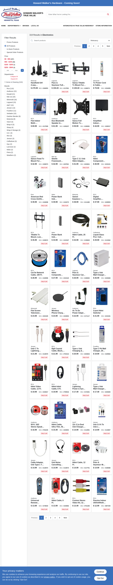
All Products (11, 46)
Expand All (14, 79)
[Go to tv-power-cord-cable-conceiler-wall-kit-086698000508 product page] (102, 76)
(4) (10, 127)
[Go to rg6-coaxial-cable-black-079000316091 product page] (60, 342)
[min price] (8, 70)
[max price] (16, 70)
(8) (14, 116)
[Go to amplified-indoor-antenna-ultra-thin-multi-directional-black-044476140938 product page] (102, 114)
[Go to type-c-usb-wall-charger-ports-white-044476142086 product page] (102, 266)
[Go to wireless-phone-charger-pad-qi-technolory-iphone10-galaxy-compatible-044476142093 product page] (60, 304)
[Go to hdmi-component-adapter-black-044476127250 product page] (102, 152)
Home (3, 26)
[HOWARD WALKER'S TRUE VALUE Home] (11, 14)
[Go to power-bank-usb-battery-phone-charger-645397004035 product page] (60, 228)
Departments (13, 26)
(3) (9, 133)
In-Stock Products (13, 49)
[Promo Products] (5, 42)
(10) (11, 113)
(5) (10, 122)
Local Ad (35, 26)
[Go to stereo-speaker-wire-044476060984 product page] (39, 418)
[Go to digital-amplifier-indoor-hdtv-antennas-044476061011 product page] (102, 190)
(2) (9, 144)
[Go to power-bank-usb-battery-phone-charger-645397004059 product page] (60, 190)
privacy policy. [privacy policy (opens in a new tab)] (49, 577)
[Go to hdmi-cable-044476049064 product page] (81, 456)
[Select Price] (22, 70)
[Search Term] (78, 14)
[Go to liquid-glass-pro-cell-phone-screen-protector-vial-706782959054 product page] (102, 228)
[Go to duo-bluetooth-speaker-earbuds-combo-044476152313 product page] (60, 114)
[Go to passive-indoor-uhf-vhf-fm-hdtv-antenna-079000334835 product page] (102, 493)
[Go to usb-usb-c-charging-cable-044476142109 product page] (102, 418)
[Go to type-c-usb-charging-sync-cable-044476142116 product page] (81, 342)
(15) (11, 102)
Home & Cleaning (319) (14, 82)
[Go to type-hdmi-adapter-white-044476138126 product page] (81, 152)
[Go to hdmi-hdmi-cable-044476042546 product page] (60, 380)
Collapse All (14, 76)
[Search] (108, 14)
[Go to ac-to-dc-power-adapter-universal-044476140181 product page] (81, 304)
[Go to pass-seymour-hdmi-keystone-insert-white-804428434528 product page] (102, 456)
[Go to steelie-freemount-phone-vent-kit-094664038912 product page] (60, 152)
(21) (11, 94)
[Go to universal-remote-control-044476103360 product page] (39, 493)
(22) (12, 91)
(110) (10, 88)
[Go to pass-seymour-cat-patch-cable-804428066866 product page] (81, 266)
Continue (100, 572)
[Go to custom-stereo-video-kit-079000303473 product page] (81, 493)
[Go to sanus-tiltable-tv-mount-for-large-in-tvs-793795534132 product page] (81, 76)
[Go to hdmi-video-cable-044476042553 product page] (39, 380)
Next (108, 46)
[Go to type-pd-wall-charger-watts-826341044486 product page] (102, 342)
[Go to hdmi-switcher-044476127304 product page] (102, 304)
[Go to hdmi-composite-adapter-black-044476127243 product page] (60, 266)
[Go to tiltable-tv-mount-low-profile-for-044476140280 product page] (39, 228)
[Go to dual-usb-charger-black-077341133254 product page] (81, 418)
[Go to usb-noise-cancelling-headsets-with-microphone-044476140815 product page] (60, 456)
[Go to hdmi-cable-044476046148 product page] (60, 493)
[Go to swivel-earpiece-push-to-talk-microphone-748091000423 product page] (81, 190)
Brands (26, 26)
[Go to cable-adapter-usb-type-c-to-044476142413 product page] (39, 456)
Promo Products (12, 42)
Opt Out (100, 578)
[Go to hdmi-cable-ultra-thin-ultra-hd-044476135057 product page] (60, 418)
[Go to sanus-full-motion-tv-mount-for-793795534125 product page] (81, 114)
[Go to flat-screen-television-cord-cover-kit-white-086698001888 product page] (39, 304)
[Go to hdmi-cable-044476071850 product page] (81, 228)
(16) (12, 100)
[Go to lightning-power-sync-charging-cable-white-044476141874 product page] (81, 380)
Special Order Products (15, 52)
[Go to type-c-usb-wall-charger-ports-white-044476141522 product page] (102, 380)
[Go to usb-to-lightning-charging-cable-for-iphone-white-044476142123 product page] (39, 342)
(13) (10, 105)
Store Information (104, 26)
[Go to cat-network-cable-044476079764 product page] (39, 266)
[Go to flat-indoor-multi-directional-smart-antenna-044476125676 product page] (39, 114)
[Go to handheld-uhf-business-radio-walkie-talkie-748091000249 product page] (39, 76)
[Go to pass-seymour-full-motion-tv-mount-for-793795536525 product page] (60, 76)
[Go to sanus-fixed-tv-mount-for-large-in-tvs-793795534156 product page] (39, 152)
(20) (11, 97)
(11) (11, 111)
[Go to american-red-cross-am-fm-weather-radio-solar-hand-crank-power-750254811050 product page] (39, 190)
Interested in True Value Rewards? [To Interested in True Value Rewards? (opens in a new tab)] (78, 26)
